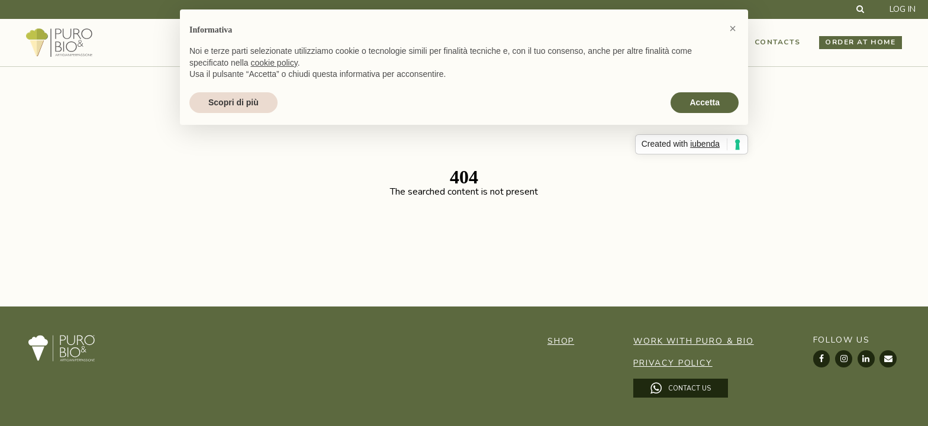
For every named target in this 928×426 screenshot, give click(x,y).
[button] (732, 28)
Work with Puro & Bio (693, 341)
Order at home (860, 42)
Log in (903, 9)
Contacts (777, 42)
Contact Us (680, 388)
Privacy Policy (672, 363)
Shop (560, 341)
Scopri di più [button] (233, 102)
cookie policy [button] (274, 62)
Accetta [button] (704, 102)
